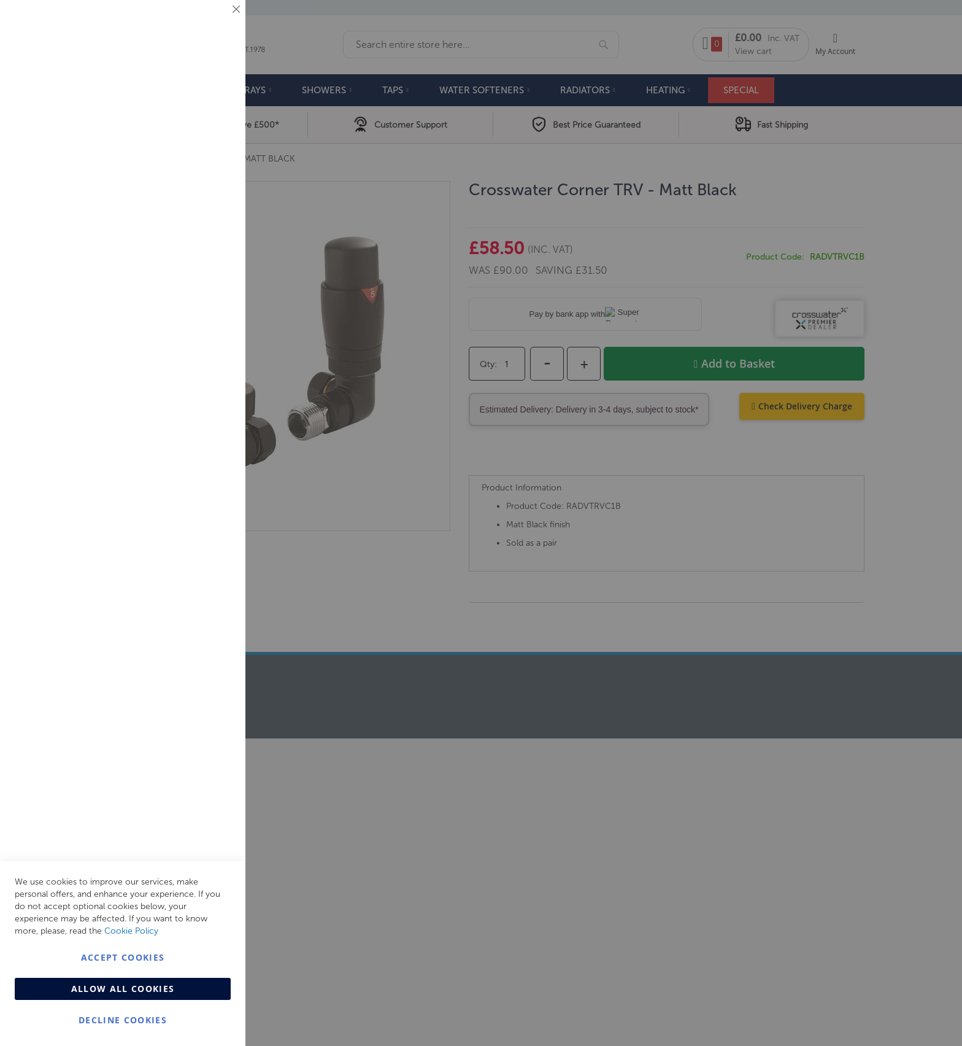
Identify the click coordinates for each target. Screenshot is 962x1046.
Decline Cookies (123, 1020)
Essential (211, 24)
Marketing (211, 154)
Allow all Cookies (123, 988)
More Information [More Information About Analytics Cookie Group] (196, 374)
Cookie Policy (131, 931)
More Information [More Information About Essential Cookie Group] (196, 101)
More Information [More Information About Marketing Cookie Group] (196, 256)
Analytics (211, 309)
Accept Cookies (123, 957)
